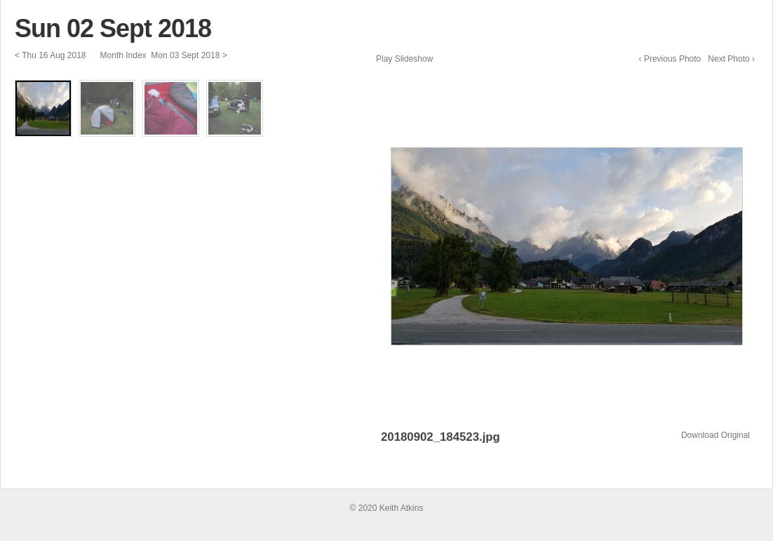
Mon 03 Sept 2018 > (189, 55)
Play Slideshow (404, 59)
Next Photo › (731, 59)
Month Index (123, 55)
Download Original (715, 435)
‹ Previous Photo (670, 59)
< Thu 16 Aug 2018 (50, 55)
